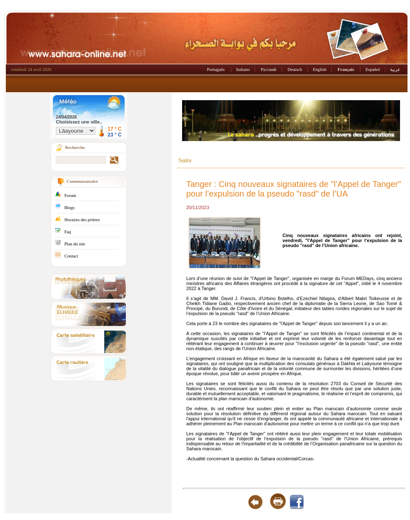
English (320, 69)
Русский (268, 69)
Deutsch (295, 69)
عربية (395, 69)
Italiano (243, 69)
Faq (67, 232)
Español (372, 69)
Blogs (69, 207)
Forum (70, 195)
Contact (71, 256)
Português (216, 69)
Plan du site (74, 244)
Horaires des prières (82, 219)
